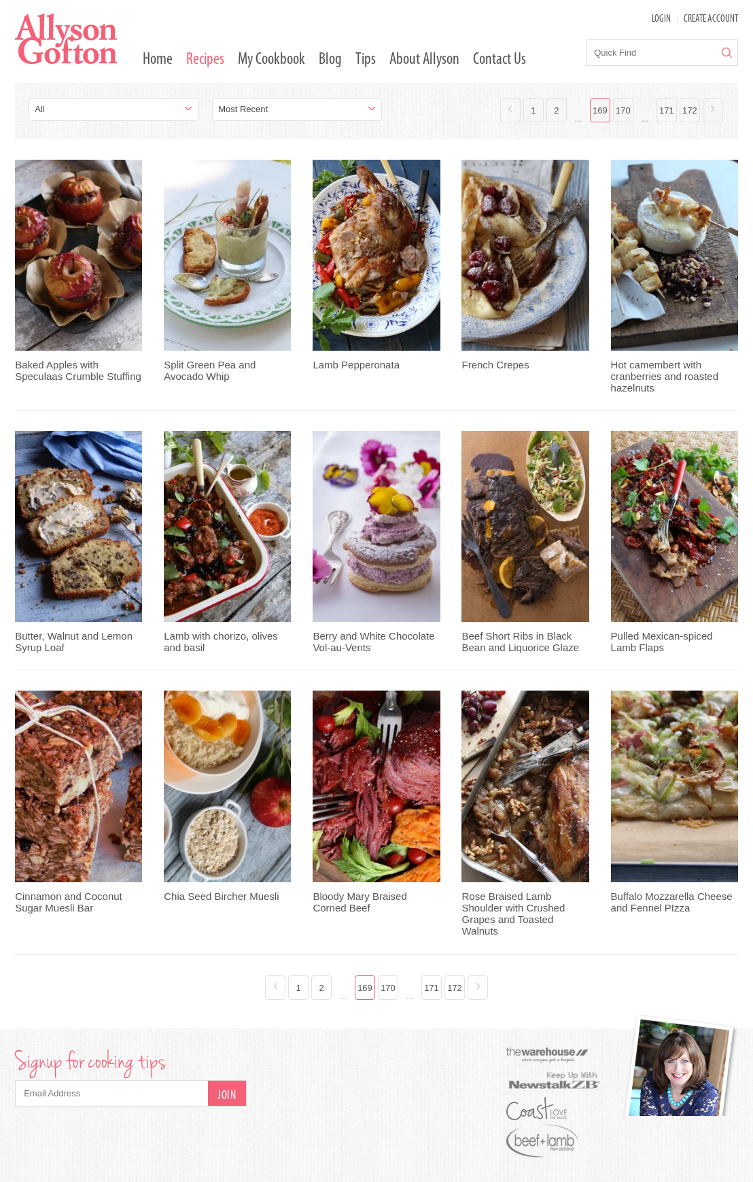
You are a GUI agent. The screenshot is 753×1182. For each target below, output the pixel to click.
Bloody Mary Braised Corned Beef (359, 902)
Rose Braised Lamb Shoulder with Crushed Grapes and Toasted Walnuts (513, 913)
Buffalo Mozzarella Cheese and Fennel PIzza (672, 902)
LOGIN (661, 19)
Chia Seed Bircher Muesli (221, 896)
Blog (330, 60)
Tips (365, 60)
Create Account (711, 19)
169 (600, 110)
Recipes (205, 60)
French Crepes (495, 364)
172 (689, 110)
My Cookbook (271, 60)
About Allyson (424, 60)
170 (623, 110)
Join (226, 1096)
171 (666, 110)
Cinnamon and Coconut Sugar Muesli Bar (68, 902)
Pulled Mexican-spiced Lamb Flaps (662, 641)
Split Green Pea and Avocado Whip (210, 370)
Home (158, 60)
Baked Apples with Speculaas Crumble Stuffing (78, 370)
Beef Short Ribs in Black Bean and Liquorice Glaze (520, 641)
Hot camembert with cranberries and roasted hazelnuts (664, 376)
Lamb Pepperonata (356, 364)
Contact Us (499, 60)
